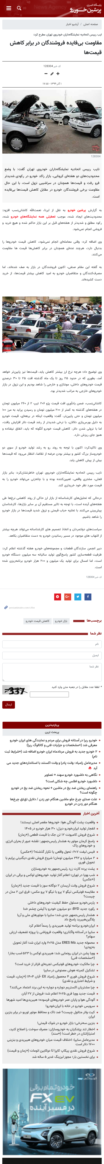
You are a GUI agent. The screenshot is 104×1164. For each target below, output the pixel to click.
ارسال (8, 704)
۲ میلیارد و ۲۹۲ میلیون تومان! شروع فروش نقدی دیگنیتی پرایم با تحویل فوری (50, 860)
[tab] (52, 725)
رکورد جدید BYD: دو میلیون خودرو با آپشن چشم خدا (59, 909)
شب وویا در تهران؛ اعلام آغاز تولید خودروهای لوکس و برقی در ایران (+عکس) (50, 877)
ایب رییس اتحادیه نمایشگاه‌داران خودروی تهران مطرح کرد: (67, 34)
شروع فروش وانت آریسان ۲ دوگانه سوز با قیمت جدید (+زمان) (53, 885)
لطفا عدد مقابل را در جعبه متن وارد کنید (77, 687)
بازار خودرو (61, 621)
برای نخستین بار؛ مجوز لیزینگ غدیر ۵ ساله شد (63, 1057)
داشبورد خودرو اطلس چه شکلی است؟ (71, 781)
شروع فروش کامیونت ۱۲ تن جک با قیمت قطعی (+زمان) (56, 835)
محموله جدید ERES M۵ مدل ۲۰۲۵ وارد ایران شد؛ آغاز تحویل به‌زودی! (54, 945)
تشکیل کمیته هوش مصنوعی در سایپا (69, 970)
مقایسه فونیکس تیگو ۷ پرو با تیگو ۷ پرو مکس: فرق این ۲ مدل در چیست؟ (50, 894)
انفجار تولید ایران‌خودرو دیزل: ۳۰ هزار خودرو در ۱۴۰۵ (60, 828)
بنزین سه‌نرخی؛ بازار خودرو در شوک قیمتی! (66, 1023)
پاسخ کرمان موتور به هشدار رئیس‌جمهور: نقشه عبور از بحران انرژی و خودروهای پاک (50, 843)
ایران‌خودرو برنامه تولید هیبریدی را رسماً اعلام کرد (62, 925)
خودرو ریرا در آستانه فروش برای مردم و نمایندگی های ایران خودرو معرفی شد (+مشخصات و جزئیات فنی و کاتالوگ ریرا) (53, 743)
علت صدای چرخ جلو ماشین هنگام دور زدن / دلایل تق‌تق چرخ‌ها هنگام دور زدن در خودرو (53, 802)
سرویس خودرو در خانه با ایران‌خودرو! (70, 1006)
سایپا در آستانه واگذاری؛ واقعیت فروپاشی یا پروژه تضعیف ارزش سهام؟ (52, 934)
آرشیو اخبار (72, 24)
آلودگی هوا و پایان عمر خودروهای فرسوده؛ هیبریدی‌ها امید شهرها (50, 1000)
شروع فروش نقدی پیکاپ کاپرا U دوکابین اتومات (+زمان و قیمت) (51, 1050)
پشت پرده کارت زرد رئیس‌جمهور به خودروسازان (63, 869)
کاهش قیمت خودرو (37, 621)
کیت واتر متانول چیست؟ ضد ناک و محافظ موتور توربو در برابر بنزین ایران (50, 1014)
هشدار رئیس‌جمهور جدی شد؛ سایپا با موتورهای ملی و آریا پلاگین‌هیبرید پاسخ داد (56, 917)
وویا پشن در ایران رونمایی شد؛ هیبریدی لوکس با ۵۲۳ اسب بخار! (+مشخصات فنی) (51, 955)
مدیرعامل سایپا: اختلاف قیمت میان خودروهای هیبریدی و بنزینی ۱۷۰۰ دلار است (51, 1042)
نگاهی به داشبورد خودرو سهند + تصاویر (70, 775)
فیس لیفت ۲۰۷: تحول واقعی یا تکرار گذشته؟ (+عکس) (57, 852)
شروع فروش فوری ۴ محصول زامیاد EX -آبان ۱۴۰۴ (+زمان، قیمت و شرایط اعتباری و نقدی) (51, 979)
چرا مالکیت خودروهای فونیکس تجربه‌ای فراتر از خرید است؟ (55, 964)
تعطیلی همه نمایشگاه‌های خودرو (34, 216)
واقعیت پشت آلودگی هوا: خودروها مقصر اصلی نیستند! (57, 822)
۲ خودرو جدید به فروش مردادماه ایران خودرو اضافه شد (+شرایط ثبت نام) (51, 754)
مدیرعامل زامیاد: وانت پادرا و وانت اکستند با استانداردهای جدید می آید (52, 765)
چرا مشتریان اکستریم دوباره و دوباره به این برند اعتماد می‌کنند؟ (52, 987)
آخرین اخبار (91, 813)
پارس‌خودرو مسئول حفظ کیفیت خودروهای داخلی (61, 902)
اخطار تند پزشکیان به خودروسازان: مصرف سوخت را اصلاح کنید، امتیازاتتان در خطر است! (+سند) (52, 1031)
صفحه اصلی (90, 24)
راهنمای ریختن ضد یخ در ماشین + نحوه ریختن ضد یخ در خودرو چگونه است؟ (54, 791)
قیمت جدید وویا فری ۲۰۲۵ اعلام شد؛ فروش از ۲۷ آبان (58, 993)
